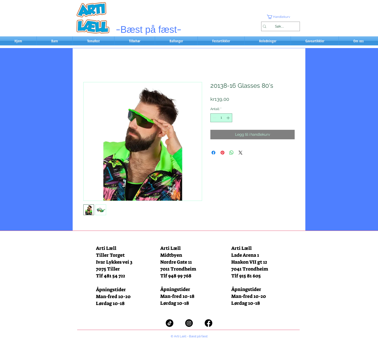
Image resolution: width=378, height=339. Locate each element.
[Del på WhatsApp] (231, 152)
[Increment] (229, 118)
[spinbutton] (221, 118)
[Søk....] (279, 26)
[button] (280, 17)
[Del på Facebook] (213, 152)
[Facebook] (208, 323)
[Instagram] (189, 323)
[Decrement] (214, 118)
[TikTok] (169, 323)
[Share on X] (240, 152)
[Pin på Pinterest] (222, 152)
